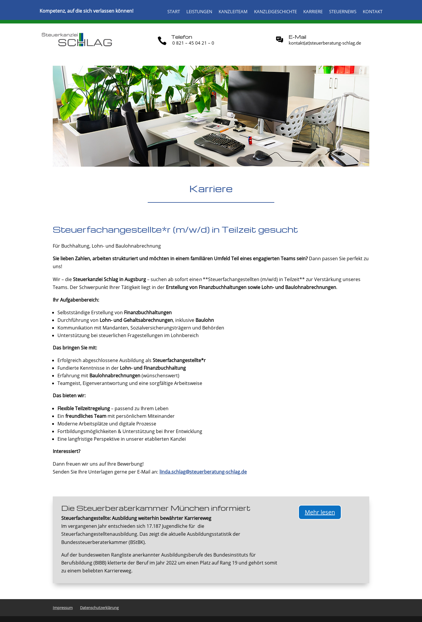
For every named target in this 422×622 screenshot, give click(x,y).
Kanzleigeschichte (275, 11)
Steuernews (342, 11)
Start (173, 11)
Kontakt (372, 11)
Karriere (313, 11)
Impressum (63, 607)
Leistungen (199, 11)
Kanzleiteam (233, 11)
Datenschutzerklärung (99, 607)
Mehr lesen (320, 512)
